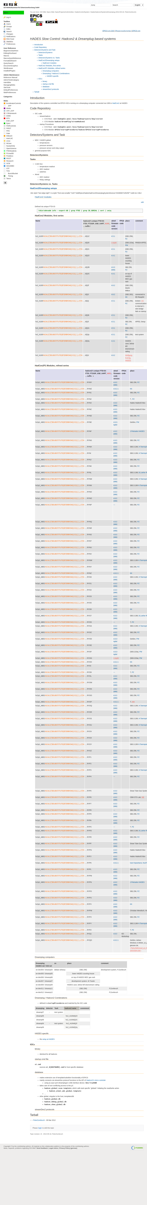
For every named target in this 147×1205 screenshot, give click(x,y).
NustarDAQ (9, 146)
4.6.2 (113, 285)
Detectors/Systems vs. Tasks (49, 58)
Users (7, 24)
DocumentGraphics (11, 66)
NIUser (7, 143)
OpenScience (10, 148)
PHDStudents (10, 151)
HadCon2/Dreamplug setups (49, 60)
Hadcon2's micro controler (96, 1080)
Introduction (38, 45)
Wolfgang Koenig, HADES (128, 357)
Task (56, 1008)
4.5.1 (113, 236)
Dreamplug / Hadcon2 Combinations (56, 73)
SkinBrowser (8, 68)
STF (6, 168)
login (40, 1128)
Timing (8, 176)
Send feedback (42, 1148)
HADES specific (53, 76)
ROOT (7, 158)
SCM (7, 163)
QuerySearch (8, 63)
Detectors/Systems (45, 52)
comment (104, 963)
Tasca (7, 178)
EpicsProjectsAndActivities (64, 12)
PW (126, 245)
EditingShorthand (10, 53)
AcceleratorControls (12, 103)
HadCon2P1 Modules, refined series (51, 68)
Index (7, 29)
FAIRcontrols (10, 126)
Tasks (40, 55)
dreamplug (40, 1008)
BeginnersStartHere (11, 51)
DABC (7, 116)
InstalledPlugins (9, 71)
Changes (8, 34)
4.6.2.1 (115, 389)
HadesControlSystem (82, 12)
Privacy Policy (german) (68, 1148)
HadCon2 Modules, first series (49, 66)
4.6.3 (115, 934)
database (46, 87)
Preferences (9, 44)
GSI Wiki (43, 12)
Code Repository (40, 47)
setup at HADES (48, 1039)
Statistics (8, 41)
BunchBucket (11, 173)
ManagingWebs (9, 85)
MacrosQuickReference (12, 58)
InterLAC (8, 138)
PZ (126, 239)
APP (7, 106)
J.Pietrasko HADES (137, 431)
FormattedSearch (10, 61)
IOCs (40, 79)
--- (114, 399)
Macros (6, 56)
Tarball (36, 92)
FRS (7, 131)
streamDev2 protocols (51, 89)
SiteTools (7, 87)
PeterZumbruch (130, 12)
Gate (7, 133)
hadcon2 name (70, 1008)
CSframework (10, 113)
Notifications (9, 36)
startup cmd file (48, 84)
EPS (7, 118)
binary (45, 81)
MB (143, 797)
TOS (7, 171)
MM (133, 702)
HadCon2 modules (49, 63)
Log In (8, 17)
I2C (142, 301)
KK (126, 297)
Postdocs (8, 156)
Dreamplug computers (51, 71)
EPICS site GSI (108, 31)
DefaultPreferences (11, 90)
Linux (7, 141)
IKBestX (8, 136)
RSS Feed (9, 39)
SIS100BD (9, 166)
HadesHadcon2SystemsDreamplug (102, 12)
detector (49, 1008)
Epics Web (50, 12)
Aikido (7, 108)
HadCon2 (115, 103)
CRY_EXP (9, 111)
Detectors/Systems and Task (44, 50)
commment (84, 1008)
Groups (8, 26)
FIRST (7, 128)
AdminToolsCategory (11, 80)
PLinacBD (9, 153)
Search (8, 31)
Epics (6, 12)
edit (142, 202)
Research (8, 161)
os (55, 963)
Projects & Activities (123, 31)
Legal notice (53, 1148)
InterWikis (7, 82)
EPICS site (136, 31)
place (69, 963)
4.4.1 (113, 255)
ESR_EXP (9, 121)
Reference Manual (10, 77)
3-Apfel (114, 243)
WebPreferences (10, 92)
